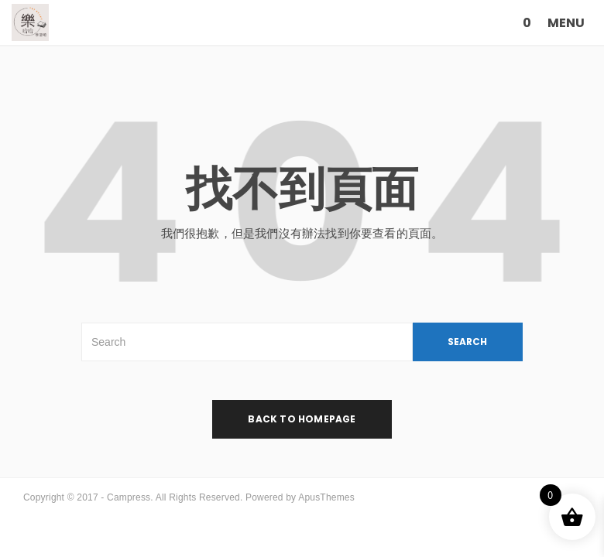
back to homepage (301, 418)
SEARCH (467, 341)
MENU (566, 23)
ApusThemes (326, 497)
